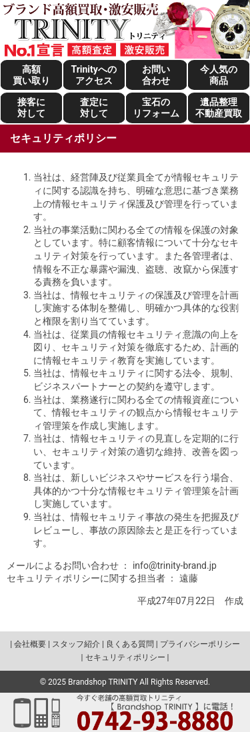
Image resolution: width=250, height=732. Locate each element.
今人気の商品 (218, 75)
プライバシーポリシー (200, 644)
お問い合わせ (156, 75)
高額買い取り (31, 75)
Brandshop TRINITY (102, 682)
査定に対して (94, 108)
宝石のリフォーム (156, 108)
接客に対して (31, 108)
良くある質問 (130, 644)
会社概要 (30, 644)
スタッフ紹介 (76, 644)
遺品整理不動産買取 (218, 108)
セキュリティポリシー (125, 657)
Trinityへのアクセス (93, 75)
